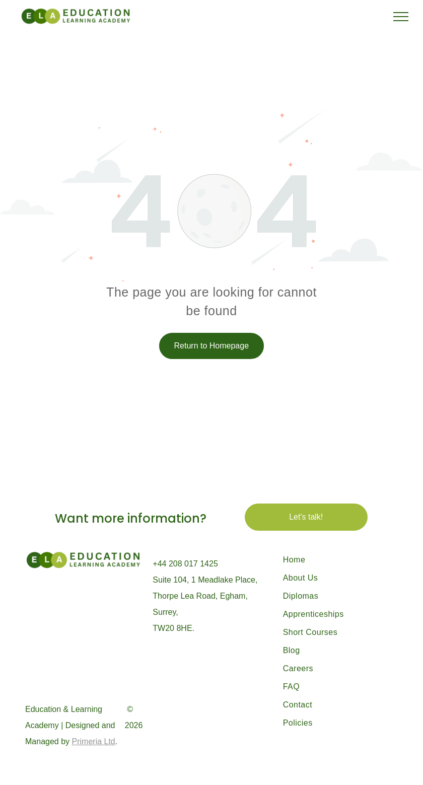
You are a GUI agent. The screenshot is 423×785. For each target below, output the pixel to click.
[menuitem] (336, 560)
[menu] (401, 17)
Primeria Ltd (93, 741)
